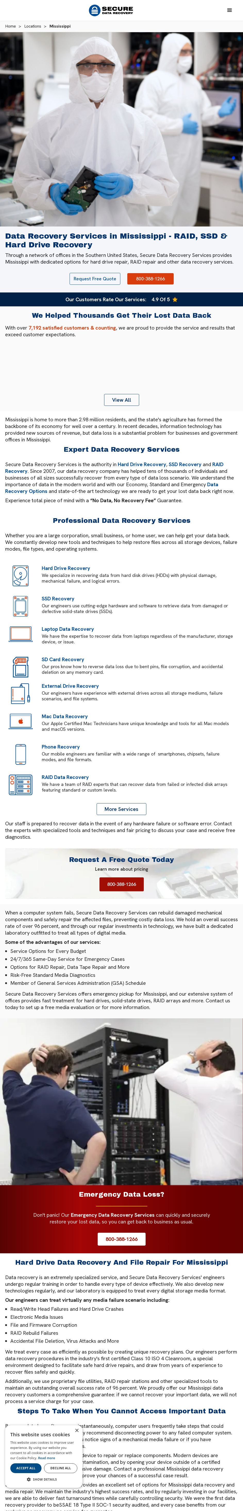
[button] (229, 10)
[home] (113, 10)
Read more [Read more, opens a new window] (46, 1458)
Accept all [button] (26, 1468)
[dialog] (43, 1456)
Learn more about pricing (121, 869)
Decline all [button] (61, 1468)
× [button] (77, 1431)
